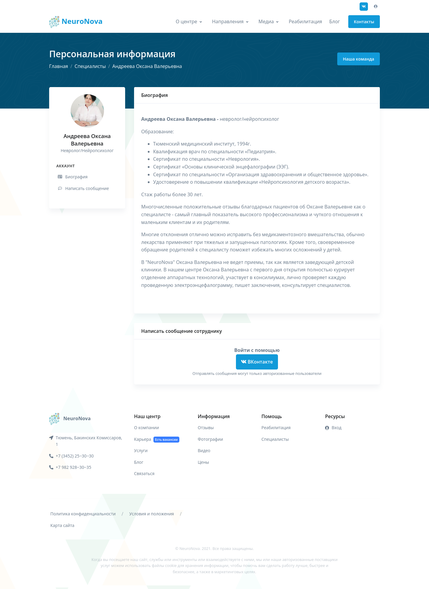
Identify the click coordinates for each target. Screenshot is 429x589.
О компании (146, 427)
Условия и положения (151, 514)
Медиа (266, 21)
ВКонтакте (257, 361)
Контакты (364, 21)
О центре (186, 21)
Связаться (144, 473)
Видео (204, 450)
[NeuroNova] (70, 418)
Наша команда (358, 59)
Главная (58, 66)
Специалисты (90, 66)
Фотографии (210, 439)
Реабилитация (305, 21)
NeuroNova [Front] (75, 22)
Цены (203, 462)
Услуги (140, 450)
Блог (334, 21)
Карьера (156, 439)
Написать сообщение (83, 188)
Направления (228, 21)
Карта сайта (62, 525)
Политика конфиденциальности (83, 514)
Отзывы (206, 427)
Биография (72, 177)
